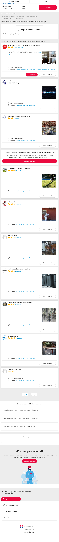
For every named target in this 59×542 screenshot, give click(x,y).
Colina (11, 18)
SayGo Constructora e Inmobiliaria (19, 120)
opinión (18, 375)
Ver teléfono (32, 78)
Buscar (47, 7)
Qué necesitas (7, 6)
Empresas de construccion (17, 16)
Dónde (23, 6)
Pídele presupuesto (47, 78)
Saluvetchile (11, 206)
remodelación (8, 444)
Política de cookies (29, 536)
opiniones (19, 51)
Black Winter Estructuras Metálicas (19, 273)
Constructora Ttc (13, 340)
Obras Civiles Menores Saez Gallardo (20, 306)
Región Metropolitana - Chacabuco (25, 73)
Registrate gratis (29, 165)
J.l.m (9, 84)
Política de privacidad (29, 534)
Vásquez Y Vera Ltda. (14, 373)
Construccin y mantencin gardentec (19, 172)
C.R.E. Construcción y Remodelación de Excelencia (24, 49)
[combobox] (11, 7)
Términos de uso (29, 533)
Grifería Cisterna (13, 239)
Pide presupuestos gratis (11, 503)
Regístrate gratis (29, 465)
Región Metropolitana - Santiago (46, 73)
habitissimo (5, 16)
